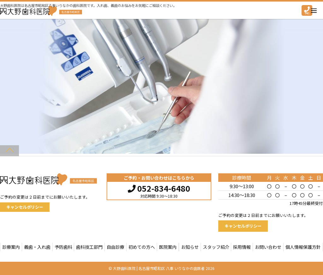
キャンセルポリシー (24, 207)
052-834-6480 (159, 187)
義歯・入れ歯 (37, 247)
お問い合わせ (268, 247)
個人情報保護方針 (303, 247)
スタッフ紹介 (216, 247)
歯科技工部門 (89, 247)
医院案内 (168, 247)
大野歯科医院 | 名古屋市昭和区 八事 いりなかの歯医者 (159, 268)
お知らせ (190, 247)
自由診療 (115, 247)
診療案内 (11, 247)
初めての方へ (141, 247)
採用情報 (242, 247)
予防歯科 (63, 247)
